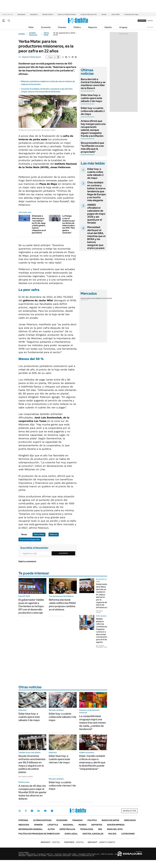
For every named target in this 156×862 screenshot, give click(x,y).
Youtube (45, 811)
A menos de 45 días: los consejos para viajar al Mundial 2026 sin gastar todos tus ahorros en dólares (32, 792)
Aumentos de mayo (131, 14)
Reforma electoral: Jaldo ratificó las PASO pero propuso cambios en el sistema (62, 604)
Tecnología (86, 829)
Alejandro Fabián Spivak (31, 57)
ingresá (150, 20)
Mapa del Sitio (115, 829)
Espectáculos (67, 829)
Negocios (92, 27)
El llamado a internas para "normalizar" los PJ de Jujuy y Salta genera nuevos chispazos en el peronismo (39, 224)
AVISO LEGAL (71, 833)
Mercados (130, 820)
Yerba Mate (46, 34)
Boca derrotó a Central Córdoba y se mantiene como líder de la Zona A (93, 84)
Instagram (32, 811)
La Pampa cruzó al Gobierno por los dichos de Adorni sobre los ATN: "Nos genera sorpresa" (68, 224)
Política (77, 27)
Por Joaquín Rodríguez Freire (101, 646)
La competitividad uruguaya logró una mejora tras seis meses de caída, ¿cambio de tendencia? (92, 723)
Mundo (82, 824)
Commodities (99, 298)
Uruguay (123, 27)
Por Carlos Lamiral (25, 776)
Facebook (25, 811)
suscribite (142, 20)
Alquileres (33, 14)
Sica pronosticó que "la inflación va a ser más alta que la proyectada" (92, 147)
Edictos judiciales (93, 833)
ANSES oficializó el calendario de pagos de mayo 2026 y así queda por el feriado (96, 213)
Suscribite (63, 553)
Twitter (19, 811)
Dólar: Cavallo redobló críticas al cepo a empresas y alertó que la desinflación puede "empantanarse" (92, 762)
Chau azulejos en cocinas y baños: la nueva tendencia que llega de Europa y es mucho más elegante (96, 191)
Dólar (31, 27)
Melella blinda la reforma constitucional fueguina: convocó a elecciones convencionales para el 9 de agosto (103, 630)
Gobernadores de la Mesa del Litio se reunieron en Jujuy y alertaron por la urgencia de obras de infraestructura (103, 596)
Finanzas (62, 27)
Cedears (108, 298)
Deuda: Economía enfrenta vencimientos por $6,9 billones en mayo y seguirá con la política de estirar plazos (31, 764)
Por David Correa (99, 611)
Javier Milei (115, 14)
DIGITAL (50, 842)
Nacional (68, 824)
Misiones (53, 534)
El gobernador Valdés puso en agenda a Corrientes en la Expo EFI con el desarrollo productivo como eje (31, 606)
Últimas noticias (42, 820)
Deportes (96, 824)
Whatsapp (52, 811)
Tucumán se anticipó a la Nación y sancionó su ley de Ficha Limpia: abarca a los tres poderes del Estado (46, 90)
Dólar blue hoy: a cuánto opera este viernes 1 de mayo (59, 759)
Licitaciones (128, 833)
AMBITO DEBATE (101, 842)
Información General (30, 829)
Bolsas (91, 298)
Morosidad (21, 14)
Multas (112, 833)
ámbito (21, 34)
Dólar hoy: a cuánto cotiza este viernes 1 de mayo (62, 785)
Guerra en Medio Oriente (67, 14)
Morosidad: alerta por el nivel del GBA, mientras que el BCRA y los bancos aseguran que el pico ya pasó (96, 238)
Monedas (84, 298)
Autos (51, 829)
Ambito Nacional (33, 34)
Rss (100, 829)
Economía (46, 27)
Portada (23, 820)
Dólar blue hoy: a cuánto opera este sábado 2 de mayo (91, 98)
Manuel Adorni (47, 14)
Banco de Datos (110, 820)
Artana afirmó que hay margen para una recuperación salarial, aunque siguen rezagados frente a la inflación (93, 128)
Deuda (104, 14)
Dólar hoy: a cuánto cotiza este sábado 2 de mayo (93, 111)
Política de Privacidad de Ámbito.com (39, 833)
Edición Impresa (116, 824)
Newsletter (150, 27)
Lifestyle (53, 824)
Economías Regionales (30, 539)
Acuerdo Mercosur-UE (89, 14)
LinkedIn (38, 811)
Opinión (108, 27)
